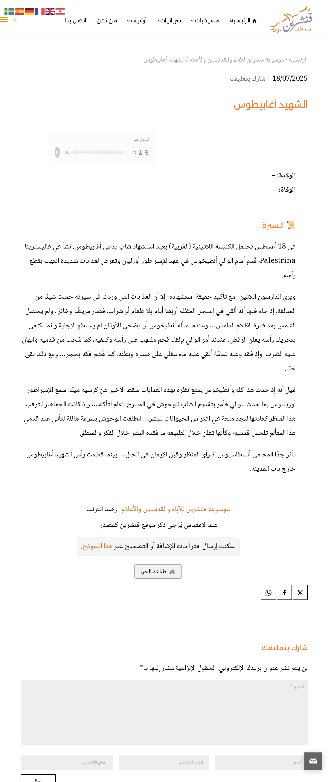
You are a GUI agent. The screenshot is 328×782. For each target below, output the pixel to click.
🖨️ (158, 571)
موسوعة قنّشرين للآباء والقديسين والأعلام (175, 509)
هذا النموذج (97, 546)
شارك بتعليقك (248, 79)
